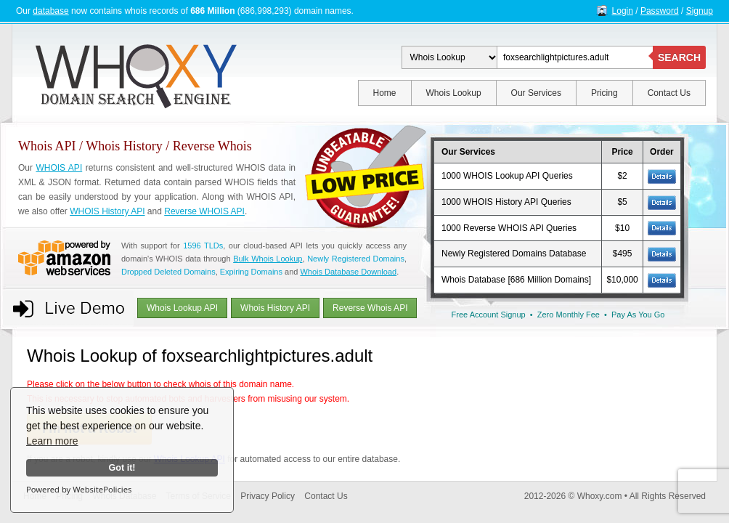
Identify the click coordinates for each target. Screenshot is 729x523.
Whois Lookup (453, 93)
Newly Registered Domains (355, 258)
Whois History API (275, 308)
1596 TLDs (203, 245)
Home (384, 93)
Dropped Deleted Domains (168, 271)
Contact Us (669, 93)
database (50, 11)
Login (622, 11)
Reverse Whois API (370, 308)
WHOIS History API (107, 211)
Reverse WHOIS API (204, 211)
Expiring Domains (251, 271)
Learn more (52, 441)
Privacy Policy (267, 496)
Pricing (604, 93)
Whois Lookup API (182, 308)
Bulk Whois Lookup (267, 258)
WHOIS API (59, 168)
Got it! (121, 468)
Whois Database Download (348, 271)
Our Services (536, 93)
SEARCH (679, 57)
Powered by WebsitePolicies (78, 489)
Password (659, 11)
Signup (699, 11)
